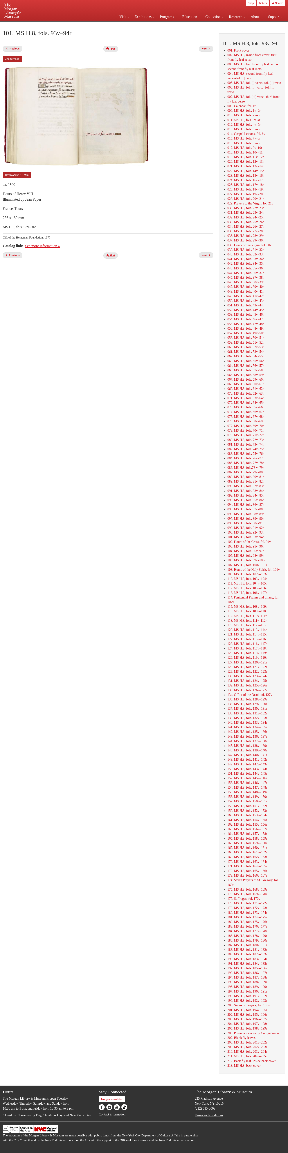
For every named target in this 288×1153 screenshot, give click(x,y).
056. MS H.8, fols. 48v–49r (245, 328)
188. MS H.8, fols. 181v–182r (247, 949)
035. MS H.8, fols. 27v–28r (245, 231)
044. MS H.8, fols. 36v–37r (245, 273)
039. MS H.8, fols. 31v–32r (245, 250)
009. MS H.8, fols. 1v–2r (243, 110)
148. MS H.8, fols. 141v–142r (247, 759)
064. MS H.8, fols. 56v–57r (245, 366)
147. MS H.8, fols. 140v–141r (247, 755)
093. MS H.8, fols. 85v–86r (245, 500)
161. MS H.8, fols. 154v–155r (247, 820)
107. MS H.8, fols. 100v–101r (247, 565)
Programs (168, 17)
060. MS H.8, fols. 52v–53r (245, 347)
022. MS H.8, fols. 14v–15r (245, 171)
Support (275, 17)
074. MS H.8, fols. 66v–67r (245, 412)
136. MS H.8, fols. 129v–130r (247, 704)
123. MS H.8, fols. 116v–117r (247, 644)
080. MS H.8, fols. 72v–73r (245, 440)
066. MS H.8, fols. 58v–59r (245, 375)
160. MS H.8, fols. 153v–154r (247, 815)
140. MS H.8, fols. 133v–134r (247, 722)
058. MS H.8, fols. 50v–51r (245, 338)
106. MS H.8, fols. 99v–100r (246, 560)
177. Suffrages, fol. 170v (243, 898)
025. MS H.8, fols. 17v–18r (245, 185)
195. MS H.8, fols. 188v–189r (247, 982)
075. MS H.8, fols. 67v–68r (245, 417)
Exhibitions (144, 17)
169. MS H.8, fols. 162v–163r (247, 857)
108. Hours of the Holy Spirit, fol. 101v (253, 569)
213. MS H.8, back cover (243, 1065)
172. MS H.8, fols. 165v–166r (247, 871)
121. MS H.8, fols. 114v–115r (247, 634)
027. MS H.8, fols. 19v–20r (245, 194)
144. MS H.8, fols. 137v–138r (247, 741)
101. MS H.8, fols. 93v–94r (245, 537)
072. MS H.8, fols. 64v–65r (245, 403)
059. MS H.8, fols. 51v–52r (245, 342)
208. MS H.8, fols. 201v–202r (247, 1042)
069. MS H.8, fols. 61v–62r (245, 389)
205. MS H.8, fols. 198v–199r (247, 1028)
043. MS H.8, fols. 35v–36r (245, 268)
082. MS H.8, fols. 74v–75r (245, 449)
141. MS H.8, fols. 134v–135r (247, 727)
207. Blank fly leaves (241, 1038)
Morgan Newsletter (112, 1099)
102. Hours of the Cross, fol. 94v (249, 542)
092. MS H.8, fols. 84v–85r (245, 495)
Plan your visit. (100, 25)
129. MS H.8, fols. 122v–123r (247, 671)
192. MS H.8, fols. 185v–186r (247, 968)
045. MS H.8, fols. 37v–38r (245, 277)
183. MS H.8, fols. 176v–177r (247, 926)
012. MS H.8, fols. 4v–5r (243, 124)
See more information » (42, 246)
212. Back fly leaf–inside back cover (251, 1061)
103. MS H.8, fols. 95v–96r (245, 546)
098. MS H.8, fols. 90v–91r (245, 523)
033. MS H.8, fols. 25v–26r (245, 222)
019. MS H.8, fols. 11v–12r (245, 157)
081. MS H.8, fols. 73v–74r (245, 444)
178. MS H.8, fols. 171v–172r (247, 903)
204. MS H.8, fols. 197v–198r (247, 1024)
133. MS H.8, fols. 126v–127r (247, 690)
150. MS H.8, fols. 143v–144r (247, 769)
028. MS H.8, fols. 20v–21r (245, 199)
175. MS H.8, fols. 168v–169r (247, 889)
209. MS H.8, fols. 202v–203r (247, 1047)
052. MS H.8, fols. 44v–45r (245, 310)
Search (277, 3)
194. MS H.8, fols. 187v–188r (247, 977)
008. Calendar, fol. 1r (241, 106)
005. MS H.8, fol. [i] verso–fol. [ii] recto (254, 83)
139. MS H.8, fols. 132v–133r (247, 718)
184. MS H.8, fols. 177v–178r (247, 931)
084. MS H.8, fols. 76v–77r (245, 458)
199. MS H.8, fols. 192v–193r (247, 1000)
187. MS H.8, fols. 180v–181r (247, 945)
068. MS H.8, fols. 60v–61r (245, 384)
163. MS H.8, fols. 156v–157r (247, 829)
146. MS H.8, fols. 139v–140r (247, 750)
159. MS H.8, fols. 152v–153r (247, 811)
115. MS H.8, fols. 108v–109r (247, 606)
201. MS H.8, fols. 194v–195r (247, 1010)
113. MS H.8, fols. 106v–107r (247, 593)
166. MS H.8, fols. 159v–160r (247, 843)
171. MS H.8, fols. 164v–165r (247, 866)
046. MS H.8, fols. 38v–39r (245, 282)
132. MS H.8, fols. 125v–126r (247, 685)
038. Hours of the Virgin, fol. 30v (249, 245)
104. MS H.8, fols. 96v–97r (245, 551)
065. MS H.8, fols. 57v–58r (245, 370)
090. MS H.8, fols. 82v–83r (245, 486)
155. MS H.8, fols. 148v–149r (247, 792)
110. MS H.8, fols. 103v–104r (247, 579)
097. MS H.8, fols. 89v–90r (245, 518)
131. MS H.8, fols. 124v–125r (247, 681)
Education (191, 17)
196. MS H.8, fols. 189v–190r (247, 987)
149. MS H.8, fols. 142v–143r (247, 764)
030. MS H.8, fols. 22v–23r (245, 208)
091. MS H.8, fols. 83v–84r (245, 491)
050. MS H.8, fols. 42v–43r (245, 301)
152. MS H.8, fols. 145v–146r (247, 778)
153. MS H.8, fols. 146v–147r (247, 783)
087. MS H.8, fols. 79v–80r (245, 472)
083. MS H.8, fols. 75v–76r (245, 453)
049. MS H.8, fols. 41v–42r (245, 296)
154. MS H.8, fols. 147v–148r (247, 787)
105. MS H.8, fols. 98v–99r (245, 555)
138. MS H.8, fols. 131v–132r (247, 713)
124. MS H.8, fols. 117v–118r (247, 648)
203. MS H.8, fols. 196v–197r (247, 1019)
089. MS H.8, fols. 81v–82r (245, 481)
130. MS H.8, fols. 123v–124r (247, 676)
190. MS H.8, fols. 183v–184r (247, 959)
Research (237, 17)
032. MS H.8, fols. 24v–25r (245, 217)
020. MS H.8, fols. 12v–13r (245, 161)
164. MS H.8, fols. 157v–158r (247, 834)
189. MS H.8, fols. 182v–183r (247, 954)
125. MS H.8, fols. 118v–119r (247, 653)
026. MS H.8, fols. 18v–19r (245, 189)
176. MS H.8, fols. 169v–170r (247, 894)
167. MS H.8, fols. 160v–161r (247, 848)
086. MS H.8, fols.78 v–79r (245, 467)
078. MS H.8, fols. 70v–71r (245, 430)
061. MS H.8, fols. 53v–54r (245, 352)
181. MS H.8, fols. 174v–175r (247, 917)
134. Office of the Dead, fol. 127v (249, 695)
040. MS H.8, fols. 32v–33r (245, 254)
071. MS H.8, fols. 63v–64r (245, 398)
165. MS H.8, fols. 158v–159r (247, 838)
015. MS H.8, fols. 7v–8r (243, 138)
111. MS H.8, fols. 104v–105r (247, 583)
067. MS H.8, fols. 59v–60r (245, 379)
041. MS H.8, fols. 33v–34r (245, 259)
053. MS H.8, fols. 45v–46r (245, 314)
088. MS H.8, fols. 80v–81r (245, 477)
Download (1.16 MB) (17, 175)
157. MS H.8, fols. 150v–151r (247, 801)
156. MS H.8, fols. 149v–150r (247, 797)
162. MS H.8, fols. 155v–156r (247, 824)
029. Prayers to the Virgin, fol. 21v (250, 203)
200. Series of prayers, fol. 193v (248, 1005)
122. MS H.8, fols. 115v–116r (247, 639)
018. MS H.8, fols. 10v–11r (245, 152)
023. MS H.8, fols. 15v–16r (245, 175)
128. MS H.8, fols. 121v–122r (247, 667)
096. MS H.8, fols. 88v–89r (245, 514)
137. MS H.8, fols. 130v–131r (247, 708)
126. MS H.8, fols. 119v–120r (247, 657)
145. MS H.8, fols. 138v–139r (247, 746)
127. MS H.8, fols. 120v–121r (247, 662)
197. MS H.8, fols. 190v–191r (247, 991)
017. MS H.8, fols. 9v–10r (244, 148)
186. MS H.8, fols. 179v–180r (247, 940)
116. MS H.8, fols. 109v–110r (247, 611)
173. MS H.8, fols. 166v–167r (247, 875)
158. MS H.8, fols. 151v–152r (247, 806)
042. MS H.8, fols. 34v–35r (245, 263)
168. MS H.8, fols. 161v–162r (247, 852)
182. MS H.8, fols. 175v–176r (247, 922)
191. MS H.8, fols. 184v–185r (247, 963)
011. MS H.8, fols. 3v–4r (243, 120)
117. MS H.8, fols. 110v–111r (247, 616)
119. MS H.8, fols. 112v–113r (247, 625)
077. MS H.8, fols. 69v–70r (245, 426)
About (257, 17)
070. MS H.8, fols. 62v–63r (245, 393)
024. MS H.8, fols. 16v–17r (245, 180)
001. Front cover (238, 50)
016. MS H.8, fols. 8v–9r (243, 143)
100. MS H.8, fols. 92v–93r (245, 532)
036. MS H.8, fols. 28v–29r (245, 236)
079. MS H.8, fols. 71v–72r (245, 435)
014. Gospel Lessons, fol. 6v (246, 134)
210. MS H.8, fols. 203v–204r (247, 1051)
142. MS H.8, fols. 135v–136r (247, 732)
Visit (124, 17)
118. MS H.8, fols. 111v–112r (247, 620)
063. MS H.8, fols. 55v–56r (245, 361)
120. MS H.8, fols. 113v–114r (247, 630)
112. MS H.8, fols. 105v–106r (247, 588)
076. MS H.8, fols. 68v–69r (245, 421)
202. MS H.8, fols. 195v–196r (247, 1014)
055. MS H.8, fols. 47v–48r (245, 324)
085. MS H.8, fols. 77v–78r (245, 463)
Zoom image (12, 58)
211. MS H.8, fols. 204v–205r (247, 1056)
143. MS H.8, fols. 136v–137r (247, 736)
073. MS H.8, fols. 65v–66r (245, 407)
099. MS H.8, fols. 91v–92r (245, 528)
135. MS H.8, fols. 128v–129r (247, 699)
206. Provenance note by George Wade (253, 1033)
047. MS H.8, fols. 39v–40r (245, 287)
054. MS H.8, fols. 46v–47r (245, 319)
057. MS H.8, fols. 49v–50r (245, 333)
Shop (251, 3)
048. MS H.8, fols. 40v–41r (245, 291)
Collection (214, 17)
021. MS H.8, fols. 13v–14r (245, 166)
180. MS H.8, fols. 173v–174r (247, 912)
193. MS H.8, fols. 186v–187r (247, 973)
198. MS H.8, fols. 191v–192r (247, 996)
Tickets (263, 3)
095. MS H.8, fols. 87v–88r (245, 509)
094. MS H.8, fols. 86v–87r (245, 504)
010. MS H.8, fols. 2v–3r (243, 115)
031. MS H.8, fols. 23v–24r (245, 212)
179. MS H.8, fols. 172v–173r (247, 908)
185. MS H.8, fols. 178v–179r (247, 936)
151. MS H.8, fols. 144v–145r (247, 773)
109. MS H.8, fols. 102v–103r (247, 574)
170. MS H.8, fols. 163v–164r (247, 862)
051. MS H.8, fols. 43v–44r (245, 305)
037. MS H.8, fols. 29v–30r (245, 240)
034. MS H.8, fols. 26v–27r (245, 226)
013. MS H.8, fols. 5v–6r (243, 129)
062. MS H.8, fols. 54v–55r (245, 356)
